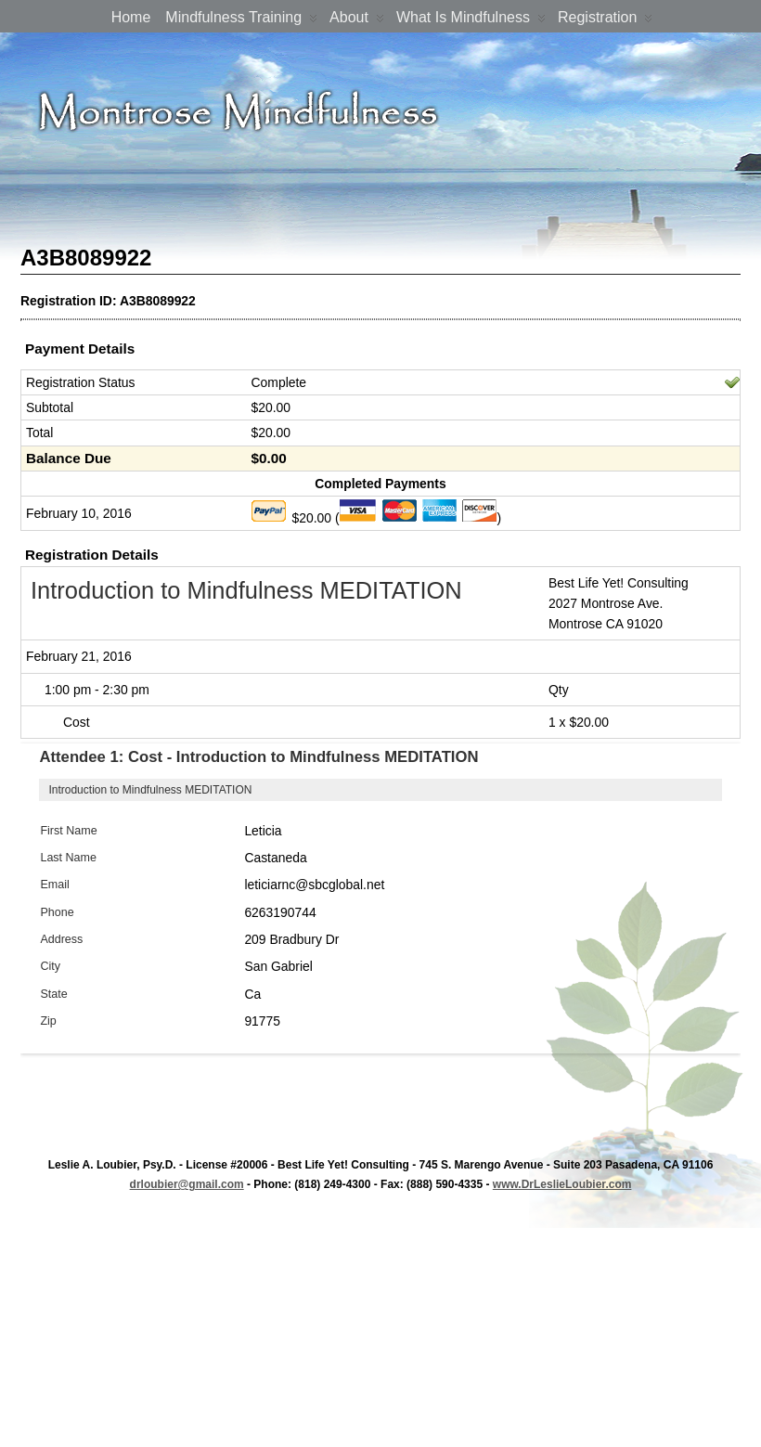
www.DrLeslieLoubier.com (562, 1184)
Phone (56, 912)
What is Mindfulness (471, 20)
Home (131, 17)
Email (54, 884)
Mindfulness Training (241, 20)
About (356, 20)
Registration (605, 20)
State (53, 994)
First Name (68, 830)
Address (61, 939)
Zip (48, 1020)
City (50, 966)
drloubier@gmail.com (187, 1184)
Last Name (68, 857)
